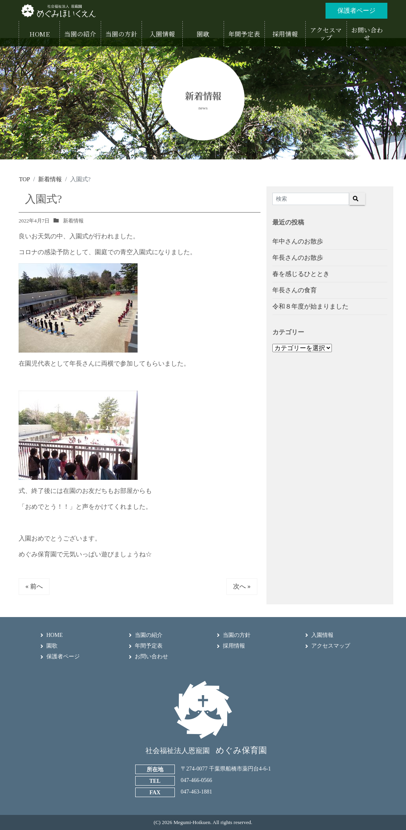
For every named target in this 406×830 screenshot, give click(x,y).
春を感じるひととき (300, 273)
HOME (54, 635)
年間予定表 (149, 645)
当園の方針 (237, 635)
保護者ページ (63, 656)
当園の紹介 (149, 635)
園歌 (51, 645)
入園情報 (322, 635)
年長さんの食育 (294, 289)
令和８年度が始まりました (310, 306)
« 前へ (34, 586)
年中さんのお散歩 (297, 241)
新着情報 (73, 220)
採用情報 (234, 645)
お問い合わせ (151, 656)
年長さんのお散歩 (297, 257)
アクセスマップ (330, 645)
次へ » (242, 586)
